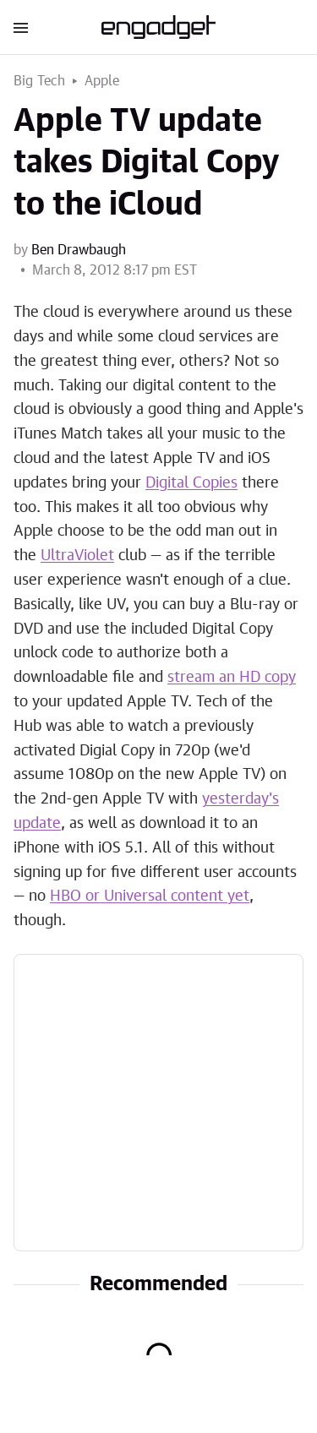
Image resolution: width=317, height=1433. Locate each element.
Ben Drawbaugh (78, 250)
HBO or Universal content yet (149, 896)
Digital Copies (191, 483)
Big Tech (40, 81)
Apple (102, 81)
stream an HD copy (231, 677)
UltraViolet (77, 556)
